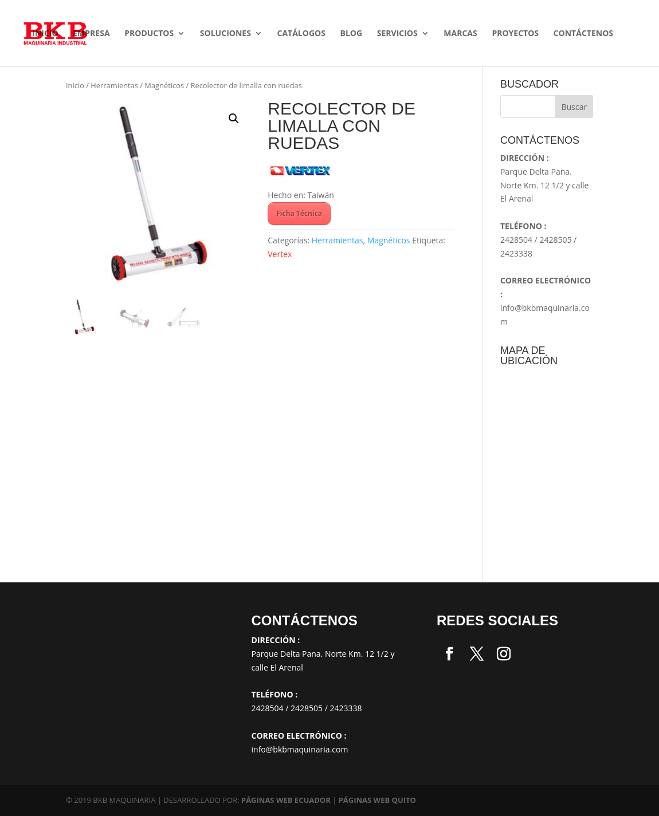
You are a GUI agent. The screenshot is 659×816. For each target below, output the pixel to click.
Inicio (45, 33)
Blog (351, 33)
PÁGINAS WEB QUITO (377, 800)
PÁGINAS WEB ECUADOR (286, 800)
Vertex (280, 254)
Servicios (397, 33)
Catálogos (301, 33)
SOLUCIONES (225, 33)
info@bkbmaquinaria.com (300, 749)
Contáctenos (583, 33)
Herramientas (114, 85)
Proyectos (515, 33)
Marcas (460, 33)
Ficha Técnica (299, 213)
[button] (233, 118)
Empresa (91, 33)
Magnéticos (164, 85)
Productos (149, 33)
